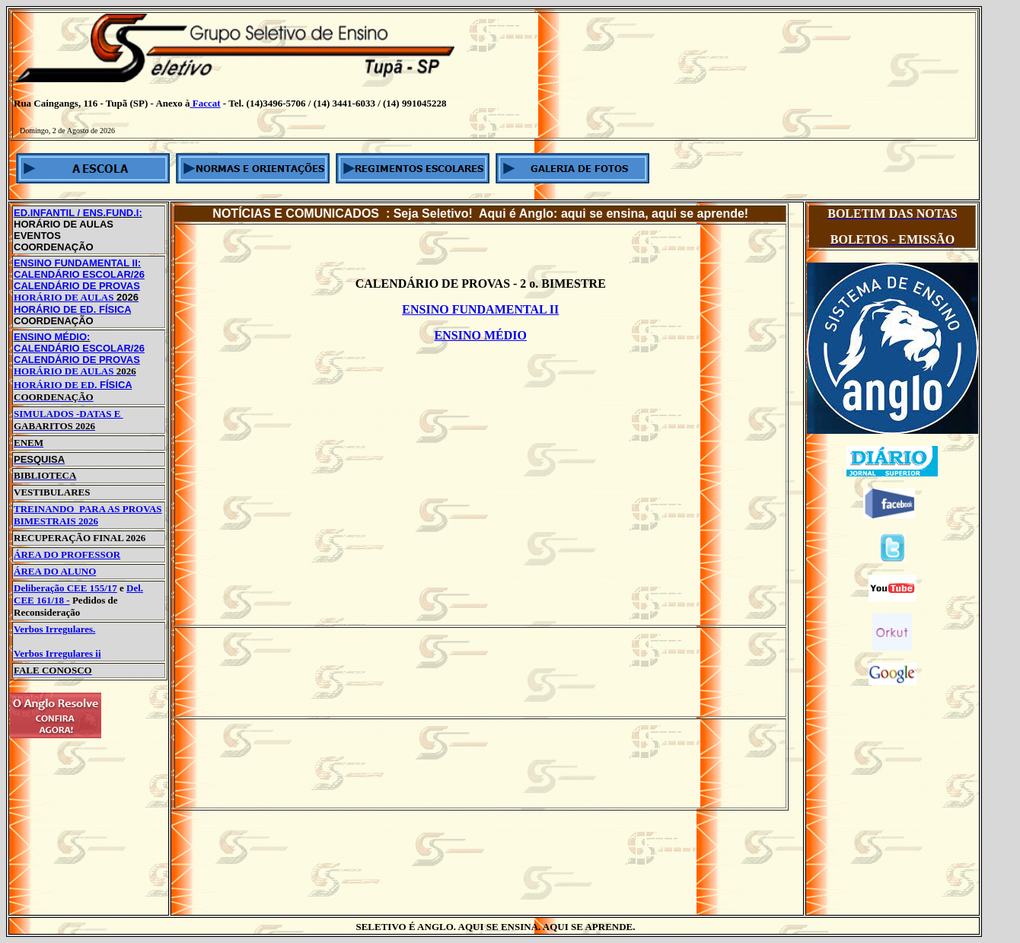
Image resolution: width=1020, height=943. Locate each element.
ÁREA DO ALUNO (55, 571)
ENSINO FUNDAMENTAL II (480, 309)
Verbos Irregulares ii (57, 653)
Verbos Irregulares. (54, 629)
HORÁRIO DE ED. (55, 384)
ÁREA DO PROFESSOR (67, 554)
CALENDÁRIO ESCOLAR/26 (79, 274)
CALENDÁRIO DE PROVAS (77, 286)
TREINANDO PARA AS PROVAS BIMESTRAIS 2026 (88, 515)
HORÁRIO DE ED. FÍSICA (72, 309)
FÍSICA (114, 384)
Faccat (205, 103)
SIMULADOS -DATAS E (68, 420)
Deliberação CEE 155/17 (65, 588)
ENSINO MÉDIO (481, 335)
